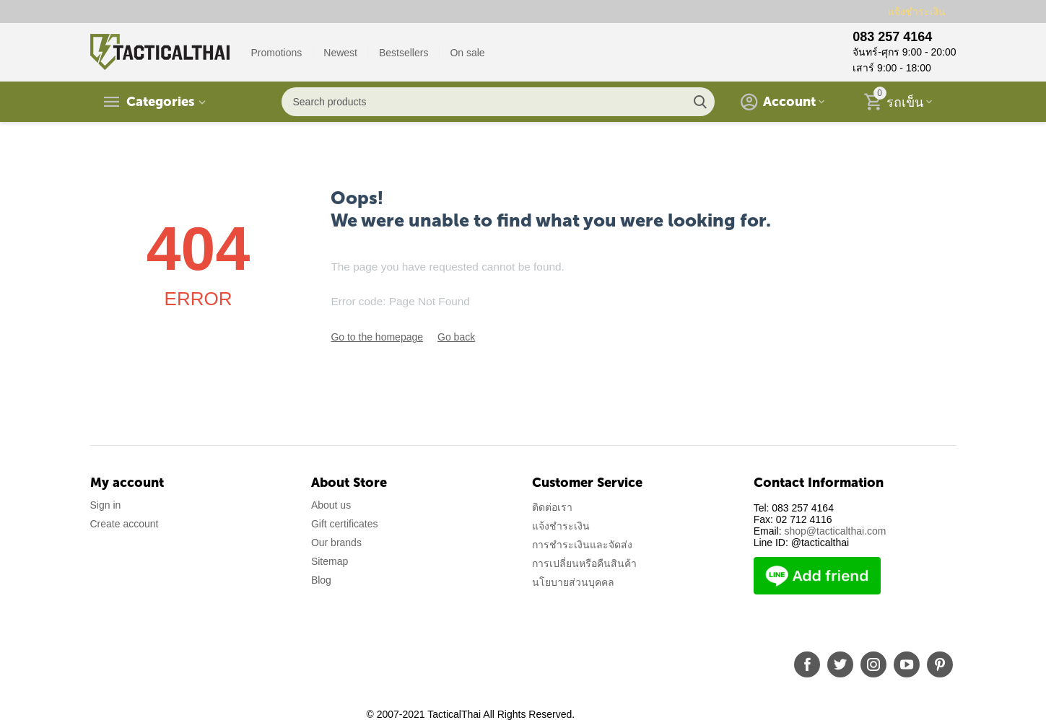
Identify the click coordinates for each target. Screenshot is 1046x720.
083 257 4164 (892, 37)
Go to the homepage (377, 337)
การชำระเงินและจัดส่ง (582, 544)
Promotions (276, 52)
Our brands (336, 542)
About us (331, 505)
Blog (321, 580)
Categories (160, 101)
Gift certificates (344, 524)
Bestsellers (403, 52)
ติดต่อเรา (552, 507)
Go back (456, 337)
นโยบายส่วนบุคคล (573, 582)
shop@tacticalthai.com (835, 531)
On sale (467, 52)
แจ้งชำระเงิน (917, 11)
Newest (340, 52)
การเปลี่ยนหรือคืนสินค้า (584, 563)
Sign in (105, 505)
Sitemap (329, 561)
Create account (124, 524)
